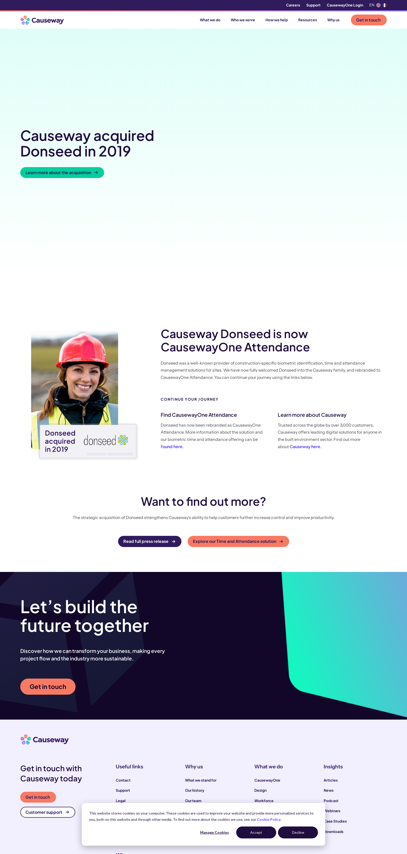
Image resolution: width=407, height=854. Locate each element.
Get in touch (368, 20)
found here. (172, 343)
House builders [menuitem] (129, 796)
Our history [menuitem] (194, 687)
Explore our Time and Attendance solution (238, 438)
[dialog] (203, 824)
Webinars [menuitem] (332, 708)
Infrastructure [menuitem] (266, 728)
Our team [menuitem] (193, 697)
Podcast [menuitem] (331, 697)
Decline (298, 832)
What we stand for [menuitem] (200, 677)
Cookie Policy (269, 819)
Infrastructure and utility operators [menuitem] (146, 786)
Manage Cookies (214, 832)
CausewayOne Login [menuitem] (345, 5)
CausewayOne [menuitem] (267, 677)
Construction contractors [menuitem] (138, 765)
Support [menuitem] (313, 5)
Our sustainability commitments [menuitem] (213, 708)
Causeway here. (306, 343)
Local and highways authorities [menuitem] (142, 776)
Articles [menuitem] (331, 677)
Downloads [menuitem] (333, 728)
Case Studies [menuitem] (335, 718)
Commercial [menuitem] (265, 718)
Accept (256, 832)
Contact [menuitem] (123, 677)
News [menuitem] (329, 687)
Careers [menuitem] (293, 5)
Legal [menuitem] (121, 697)
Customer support (47, 709)
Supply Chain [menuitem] (265, 708)
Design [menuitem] (260, 687)
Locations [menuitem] (124, 718)
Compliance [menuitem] (127, 708)
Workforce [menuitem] (264, 697)
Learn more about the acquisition (61, 121)
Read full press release (149, 438)
